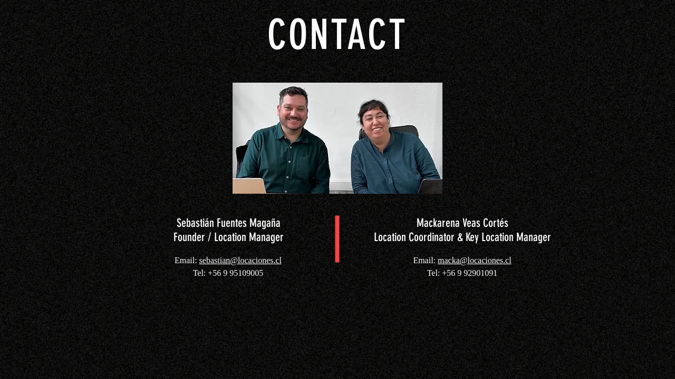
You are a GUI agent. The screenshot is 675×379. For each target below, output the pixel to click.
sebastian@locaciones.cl (240, 260)
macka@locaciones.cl (475, 260)
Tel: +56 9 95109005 (228, 272)
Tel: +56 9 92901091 (462, 272)
